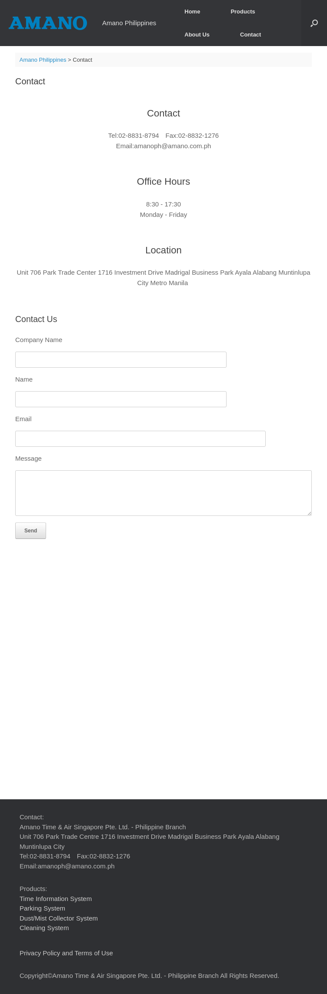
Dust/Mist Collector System (59, 918)
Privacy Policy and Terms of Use (66, 953)
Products (242, 11)
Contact (250, 34)
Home (192, 11)
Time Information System (56, 898)
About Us (197, 34)
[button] (314, 23)
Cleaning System (44, 927)
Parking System (42, 908)
